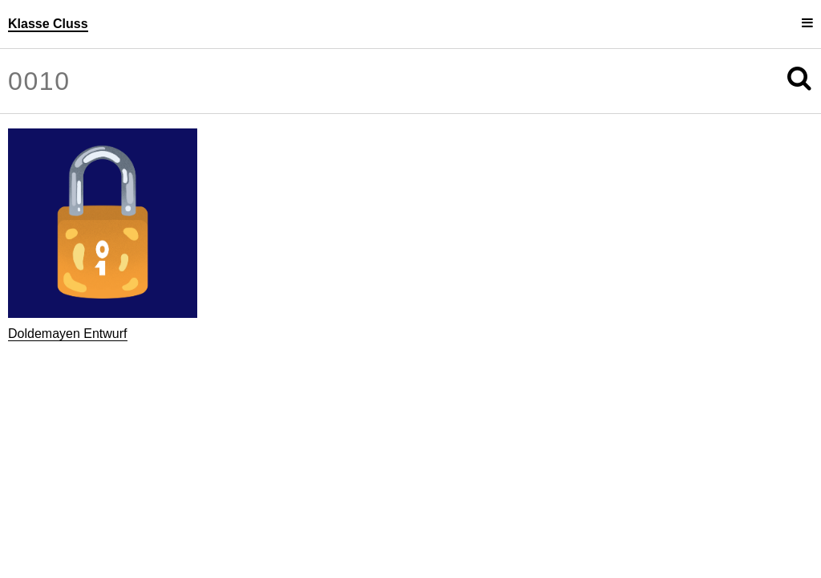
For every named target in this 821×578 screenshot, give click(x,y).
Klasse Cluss (48, 24)
